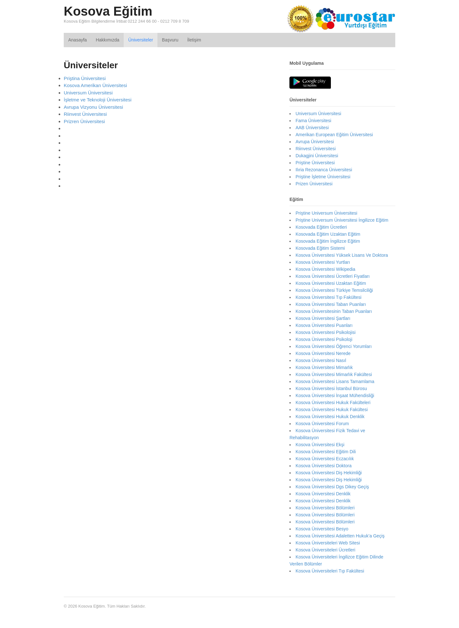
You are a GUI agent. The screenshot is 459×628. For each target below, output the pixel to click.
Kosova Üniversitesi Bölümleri (324, 507)
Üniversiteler (140, 39)
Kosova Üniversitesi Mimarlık (324, 367)
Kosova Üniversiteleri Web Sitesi (327, 542)
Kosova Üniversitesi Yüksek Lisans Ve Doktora (341, 255)
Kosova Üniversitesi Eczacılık (324, 458)
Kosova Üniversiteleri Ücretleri (325, 549)
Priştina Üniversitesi (85, 78)
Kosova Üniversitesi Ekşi (319, 444)
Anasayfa (77, 39)
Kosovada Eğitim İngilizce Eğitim (327, 241)
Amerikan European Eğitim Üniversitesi (334, 134)
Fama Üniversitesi (313, 120)
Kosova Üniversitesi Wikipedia (325, 269)
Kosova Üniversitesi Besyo (321, 528)
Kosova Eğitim (108, 11)
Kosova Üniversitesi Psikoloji (323, 339)
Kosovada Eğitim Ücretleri (321, 227)
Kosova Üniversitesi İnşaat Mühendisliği (334, 395)
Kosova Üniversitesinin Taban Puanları (333, 311)
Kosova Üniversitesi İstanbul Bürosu (331, 388)
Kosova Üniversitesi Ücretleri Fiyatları (332, 276)
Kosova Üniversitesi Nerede (323, 353)
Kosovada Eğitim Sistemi (320, 248)
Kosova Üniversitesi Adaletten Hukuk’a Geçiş (339, 535)
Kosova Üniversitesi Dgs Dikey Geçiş (332, 486)
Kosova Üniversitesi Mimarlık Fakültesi (333, 374)
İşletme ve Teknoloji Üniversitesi (97, 99)
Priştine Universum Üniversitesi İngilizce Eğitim (341, 220)
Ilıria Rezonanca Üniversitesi (323, 169)
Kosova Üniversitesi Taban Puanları (330, 304)
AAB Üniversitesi (312, 127)
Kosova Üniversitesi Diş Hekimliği (328, 472)
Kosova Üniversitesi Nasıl (320, 360)
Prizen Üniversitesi (313, 183)
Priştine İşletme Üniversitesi (322, 176)
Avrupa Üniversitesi (314, 141)
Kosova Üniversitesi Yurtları (322, 262)
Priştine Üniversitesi (315, 162)
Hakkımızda (107, 39)
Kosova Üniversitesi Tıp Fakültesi (328, 297)
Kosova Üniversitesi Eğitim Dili (325, 451)
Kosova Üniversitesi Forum (322, 423)
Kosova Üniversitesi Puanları (324, 325)
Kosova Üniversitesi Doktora (323, 465)
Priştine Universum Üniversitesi (326, 213)
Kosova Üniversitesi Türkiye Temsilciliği (334, 290)
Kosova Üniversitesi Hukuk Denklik (329, 416)
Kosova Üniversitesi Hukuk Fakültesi (331, 409)
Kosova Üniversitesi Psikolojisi (325, 332)
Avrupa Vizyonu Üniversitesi (93, 107)
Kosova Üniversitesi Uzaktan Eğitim (330, 283)
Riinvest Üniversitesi (85, 114)
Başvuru (170, 39)
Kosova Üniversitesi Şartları (322, 318)
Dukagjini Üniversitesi (316, 155)
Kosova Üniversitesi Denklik (323, 493)
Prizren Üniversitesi (84, 121)
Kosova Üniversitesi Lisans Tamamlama (334, 381)
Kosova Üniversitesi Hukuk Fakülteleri (332, 402)
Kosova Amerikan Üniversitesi (95, 85)
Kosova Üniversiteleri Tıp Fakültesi (329, 570)
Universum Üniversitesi (88, 92)
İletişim (194, 39)
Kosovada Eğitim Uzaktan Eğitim (327, 234)
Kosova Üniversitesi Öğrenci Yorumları (333, 346)
